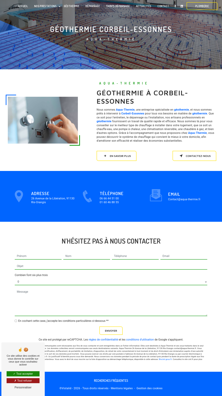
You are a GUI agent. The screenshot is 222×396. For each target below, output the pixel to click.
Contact (163, 6)
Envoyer (111, 324)
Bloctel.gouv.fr (165, 353)
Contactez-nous (194, 156)
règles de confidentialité (103, 333)
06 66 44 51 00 (109, 204)
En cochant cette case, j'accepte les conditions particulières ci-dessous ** (63, 315)
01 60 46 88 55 (109, 208)
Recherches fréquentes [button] (111, 380)
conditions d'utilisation (140, 333)
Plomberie (202, 6)
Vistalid (66, 388)
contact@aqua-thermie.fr (184, 193)
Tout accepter (23, 373)
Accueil (23, 6)
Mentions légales (122, 388)
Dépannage (93, 6)
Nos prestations (45, 6)
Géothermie (71, 6)
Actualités (143, 6)
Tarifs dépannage (118, 6)
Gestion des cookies (149, 388)
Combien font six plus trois (31, 269)
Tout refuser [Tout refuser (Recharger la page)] (23, 380)
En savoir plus (116, 156)
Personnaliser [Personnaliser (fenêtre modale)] (23, 387)
